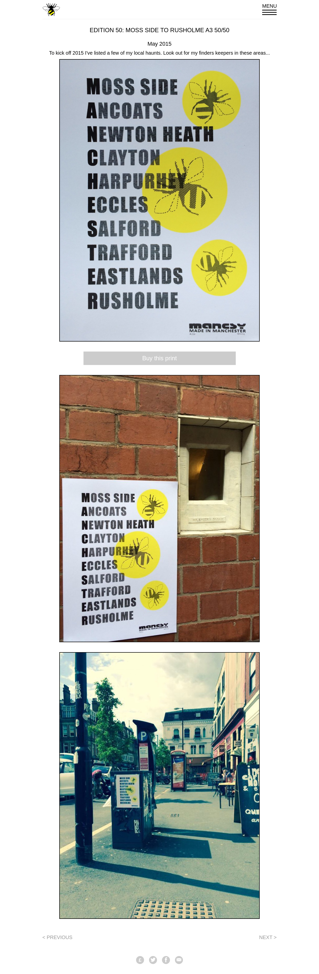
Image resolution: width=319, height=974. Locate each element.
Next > (268, 937)
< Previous (57, 937)
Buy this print (159, 358)
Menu (269, 9)
